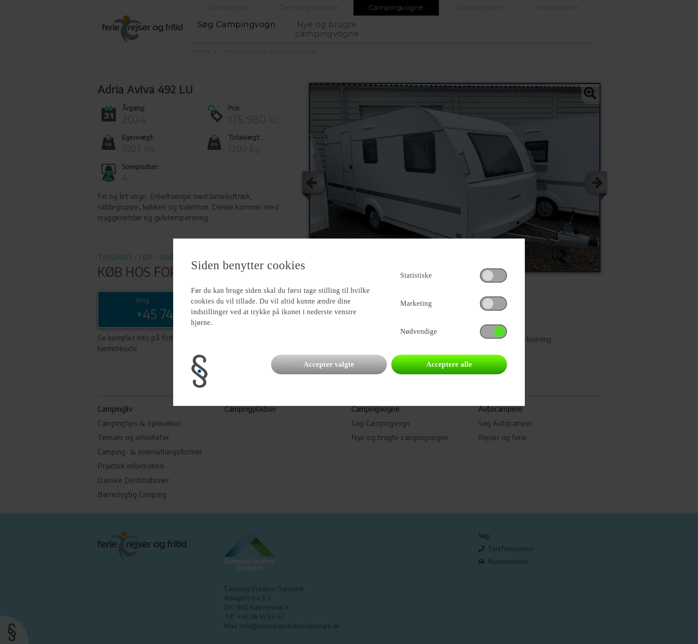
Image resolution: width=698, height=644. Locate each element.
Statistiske (416, 275)
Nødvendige (418, 331)
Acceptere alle (449, 364)
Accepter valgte (329, 364)
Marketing (416, 303)
